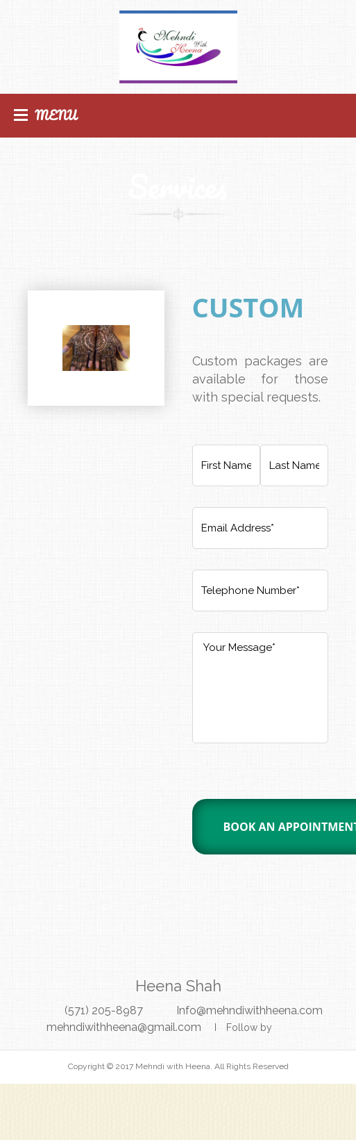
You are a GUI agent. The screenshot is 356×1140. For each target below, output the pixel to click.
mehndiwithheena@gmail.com (123, 1027)
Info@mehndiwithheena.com (249, 1010)
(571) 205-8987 (104, 1010)
